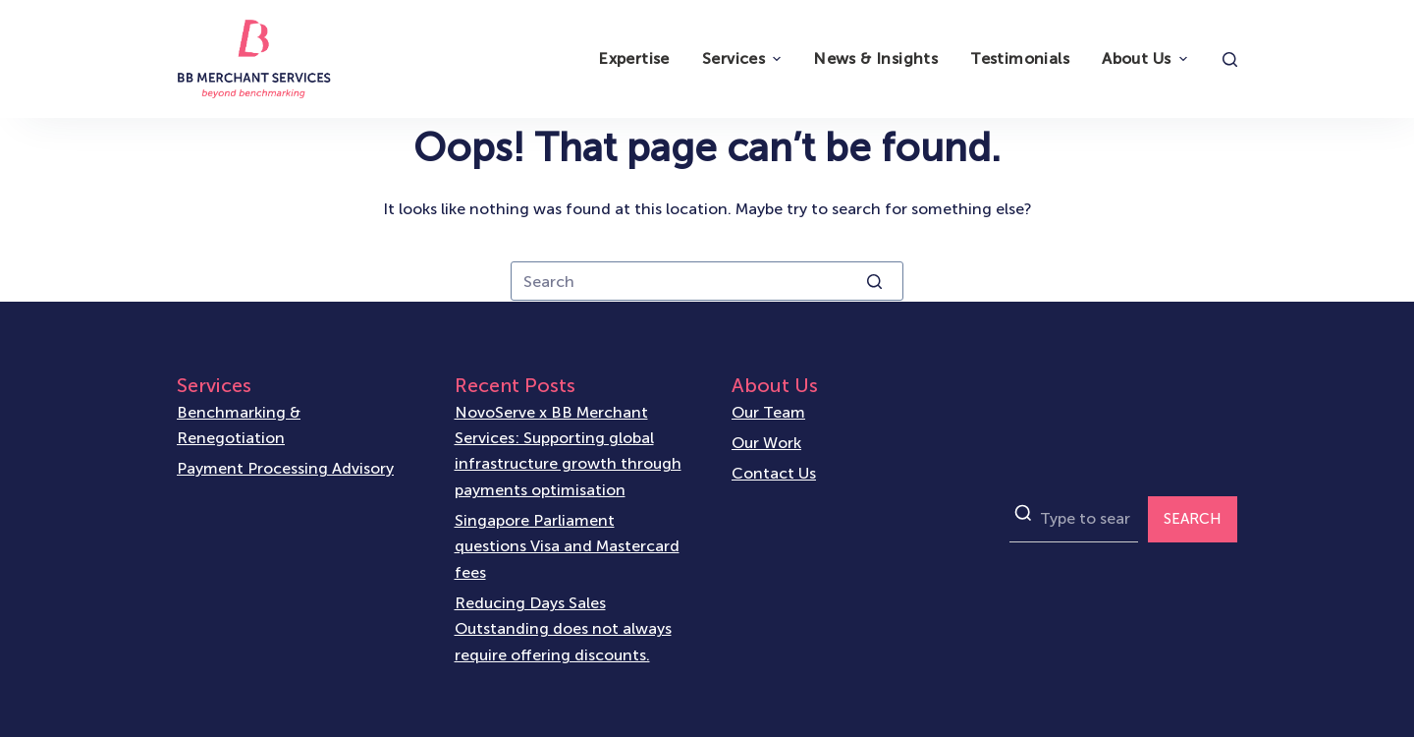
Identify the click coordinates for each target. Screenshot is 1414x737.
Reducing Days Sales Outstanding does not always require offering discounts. (563, 629)
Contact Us (774, 473)
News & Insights (875, 58)
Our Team (768, 412)
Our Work (766, 442)
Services (744, 58)
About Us (1146, 58)
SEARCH (1193, 519)
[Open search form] (1230, 59)
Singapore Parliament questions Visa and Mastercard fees (567, 546)
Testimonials (1019, 58)
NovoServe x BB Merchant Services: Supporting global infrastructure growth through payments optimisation (568, 451)
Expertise (634, 58)
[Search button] (874, 281)
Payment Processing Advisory (285, 468)
